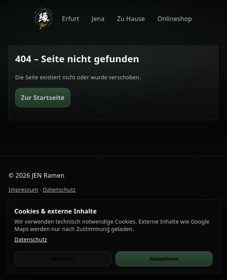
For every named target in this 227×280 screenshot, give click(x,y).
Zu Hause (131, 18)
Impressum (23, 189)
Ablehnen (63, 259)
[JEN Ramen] (43, 18)
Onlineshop (174, 18)
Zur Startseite (43, 97)
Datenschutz (59, 189)
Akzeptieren (164, 259)
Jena (98, 18)
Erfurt (70, 18)
